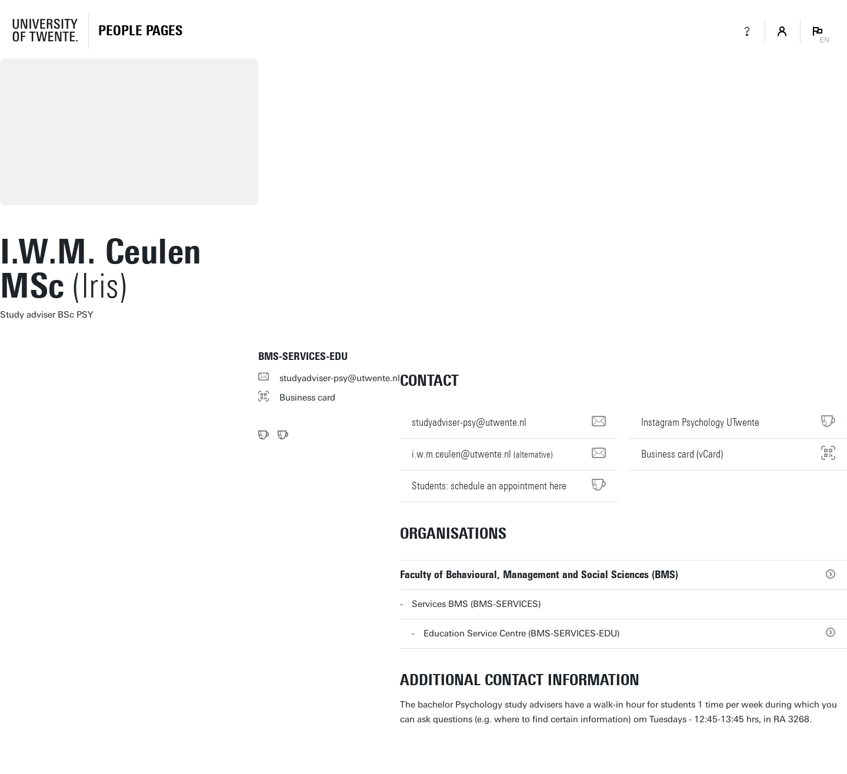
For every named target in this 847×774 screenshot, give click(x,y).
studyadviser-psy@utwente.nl (339, 378)
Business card (307, 397)
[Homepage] (140, 31)
